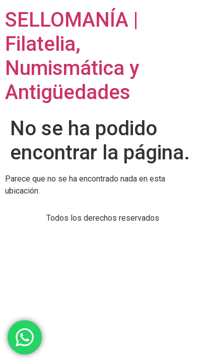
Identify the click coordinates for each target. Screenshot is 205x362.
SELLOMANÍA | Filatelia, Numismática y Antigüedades (72, 56)
